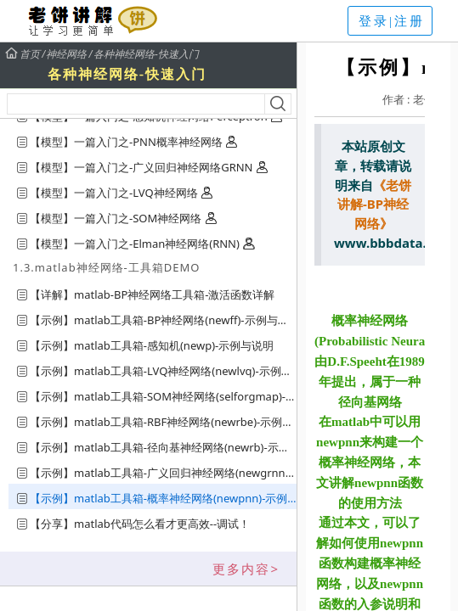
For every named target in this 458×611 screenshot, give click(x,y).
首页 (22, 54)
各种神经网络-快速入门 (146, 54)
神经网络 (66, 54)
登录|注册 (392, 21)
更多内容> (246, 568)
